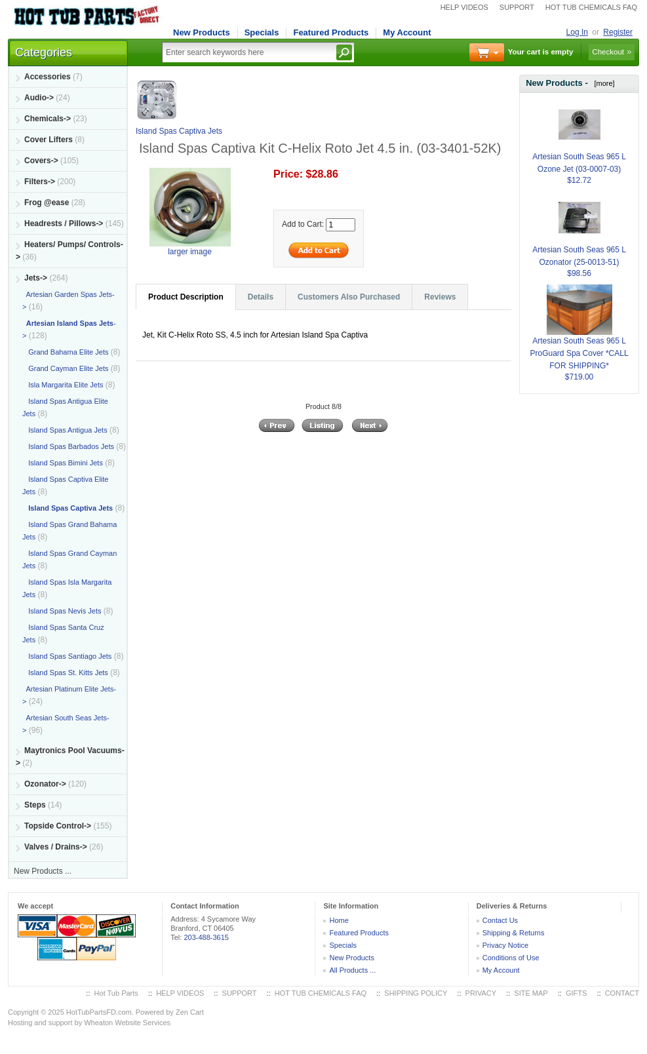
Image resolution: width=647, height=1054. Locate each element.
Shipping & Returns (513, 933)
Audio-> (39, 97)
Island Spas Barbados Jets (68, 446)
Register (618, 32)
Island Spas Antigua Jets (65, 430)
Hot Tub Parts (116, 993)
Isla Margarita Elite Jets (63, 385)
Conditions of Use (510, 958)
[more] (602, 83)
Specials (262, 32)
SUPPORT (517, 7)
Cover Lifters (48, 139)
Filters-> (39, 181)
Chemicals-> (47, 118)
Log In (577, 32)
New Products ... (42, 871)
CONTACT (622, 993)
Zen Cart (190, 1012)
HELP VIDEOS (464, 7)
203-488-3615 (206, 937)
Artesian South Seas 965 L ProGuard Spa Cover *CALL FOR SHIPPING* (579, 337)
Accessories (47, 76)
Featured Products (330, 32)
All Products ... (352, 970)
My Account (407, 32)
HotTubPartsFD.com (99, 1012)
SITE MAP (530, 993)
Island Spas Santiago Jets (66, 656)
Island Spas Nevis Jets (61, 611)
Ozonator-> (45, 784)
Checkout (608, 52)
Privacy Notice (505, 945)
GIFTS (576, 993)
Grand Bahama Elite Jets (65, 352)
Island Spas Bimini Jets (62, 463)
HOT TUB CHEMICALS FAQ (591, 7)
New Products (201, 32)
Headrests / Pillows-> (63, 223)
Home (338, 920)
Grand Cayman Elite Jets (65, 368)
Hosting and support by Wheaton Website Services (89, 1022)
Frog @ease (46, 202)
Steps (35, 805)
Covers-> (41, 160)
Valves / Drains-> (55, 846)
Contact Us (500, 920)
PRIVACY (480, 993)
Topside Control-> (57, 825)
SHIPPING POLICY (415, 993)
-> (35, 278)
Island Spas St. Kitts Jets (65, 672)
